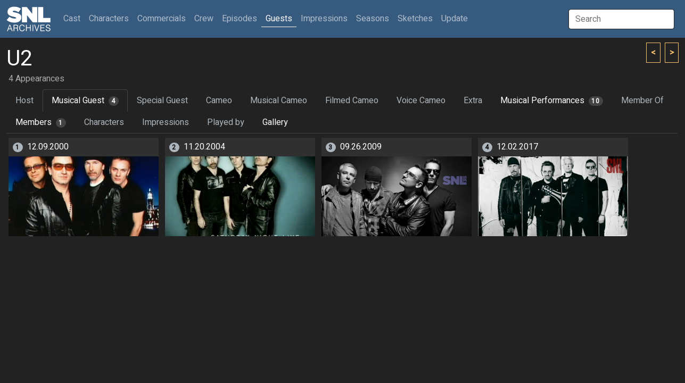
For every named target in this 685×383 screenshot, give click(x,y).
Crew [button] (203, 18)
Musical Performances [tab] (551, 100)
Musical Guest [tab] (85, 100)
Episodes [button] (239, 18)
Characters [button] (109, 18)
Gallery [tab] (275, 122)
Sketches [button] (415, 18)
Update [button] (454, 18)
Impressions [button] (324, 18)
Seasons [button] (372, 18)
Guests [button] (279, 18)
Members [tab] (40, 122)
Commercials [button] (161, 18)
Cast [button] (74, 18)
